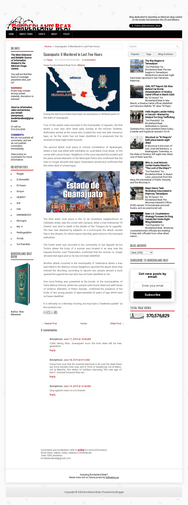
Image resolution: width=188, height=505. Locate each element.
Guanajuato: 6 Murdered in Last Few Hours (73, 54)
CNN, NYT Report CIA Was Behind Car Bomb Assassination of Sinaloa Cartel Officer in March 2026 (159, 90)
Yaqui (50, 59)
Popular (135, 54)
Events (42, 33)
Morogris (21, 220)
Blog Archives (165, 54)
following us (112, 477)
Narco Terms (26, 33)
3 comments (88, 59)
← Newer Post (49, 323)
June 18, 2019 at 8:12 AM (77, 359)
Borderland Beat (92, 492)
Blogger (119, 492)
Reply (52, 350)
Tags (148, 54)
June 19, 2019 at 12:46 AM (77, 386)
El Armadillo (23, 179)
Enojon (20, 191)
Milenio (81, 65)
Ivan (19, 209)
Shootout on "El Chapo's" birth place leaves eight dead (158, 140)
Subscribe (152, 295)
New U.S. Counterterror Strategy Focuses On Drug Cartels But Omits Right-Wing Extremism (159, 217)
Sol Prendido (23, 244)
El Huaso (21, 185)
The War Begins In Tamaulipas (154, 62)
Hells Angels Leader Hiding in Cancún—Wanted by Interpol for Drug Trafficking (160, 114)
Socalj (20, 238)
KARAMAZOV (24, 214)
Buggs (20, 173)
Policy (66, 33)
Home (11, 33)
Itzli (18, 203)
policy (20, 154)
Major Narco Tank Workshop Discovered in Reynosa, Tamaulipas (158, 191)
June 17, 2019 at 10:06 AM (77, 339)
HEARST (21, 197)
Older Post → (117, 323)
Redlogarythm (24, 232)
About (54, 33)
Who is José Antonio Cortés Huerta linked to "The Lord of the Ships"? (158, 165)
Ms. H (20, 226)
